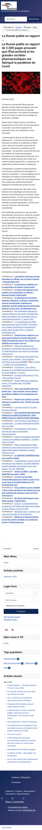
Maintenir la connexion (15, 606)
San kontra (6, 827)
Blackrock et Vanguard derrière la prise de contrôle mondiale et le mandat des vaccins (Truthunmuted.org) (20, 519)
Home (6, 563)
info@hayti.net (28, 810)
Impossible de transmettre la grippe (21, 749)
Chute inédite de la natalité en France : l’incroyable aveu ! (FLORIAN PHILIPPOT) (20, 383)
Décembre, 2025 (10, 577)
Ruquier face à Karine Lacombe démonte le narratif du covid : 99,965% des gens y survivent (20, 402)
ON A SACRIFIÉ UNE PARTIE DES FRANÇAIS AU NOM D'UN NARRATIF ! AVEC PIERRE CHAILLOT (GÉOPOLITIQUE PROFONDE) (21, 415)
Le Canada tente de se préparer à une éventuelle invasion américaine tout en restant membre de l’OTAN (22, 728)
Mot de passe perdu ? (12, 617)
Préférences (30, 663)
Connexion (21, 611)
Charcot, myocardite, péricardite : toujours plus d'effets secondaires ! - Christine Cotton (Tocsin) (21, 439)
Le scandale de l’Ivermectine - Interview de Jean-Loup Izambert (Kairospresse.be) (20, 431)
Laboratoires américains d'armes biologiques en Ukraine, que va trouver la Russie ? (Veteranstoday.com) (21, 279)
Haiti (5, 668)
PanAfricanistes (10, 659)
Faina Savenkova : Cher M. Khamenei (22, 722)
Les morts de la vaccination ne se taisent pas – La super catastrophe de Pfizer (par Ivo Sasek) (20, 423)
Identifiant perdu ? (11, 620)
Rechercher (34, 19)
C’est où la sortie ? (14, 734)
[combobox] (16, 19)
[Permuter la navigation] (3, 19)
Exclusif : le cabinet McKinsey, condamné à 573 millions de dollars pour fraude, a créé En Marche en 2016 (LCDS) (21, 506)
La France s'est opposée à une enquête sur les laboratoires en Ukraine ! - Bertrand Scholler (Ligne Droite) (20, 292)
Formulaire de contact (18, 807)
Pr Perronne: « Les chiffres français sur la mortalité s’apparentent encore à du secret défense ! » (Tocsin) (20, 370)
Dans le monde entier (12, 663)
